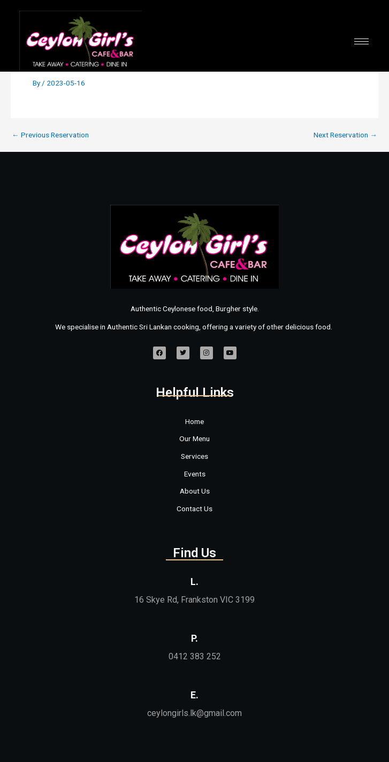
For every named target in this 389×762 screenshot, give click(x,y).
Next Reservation (345, 135)
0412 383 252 (195, 656)
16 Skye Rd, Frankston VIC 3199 (194, 600)
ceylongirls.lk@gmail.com (194, 713)
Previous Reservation (50, 135)
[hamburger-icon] (361, 41)
